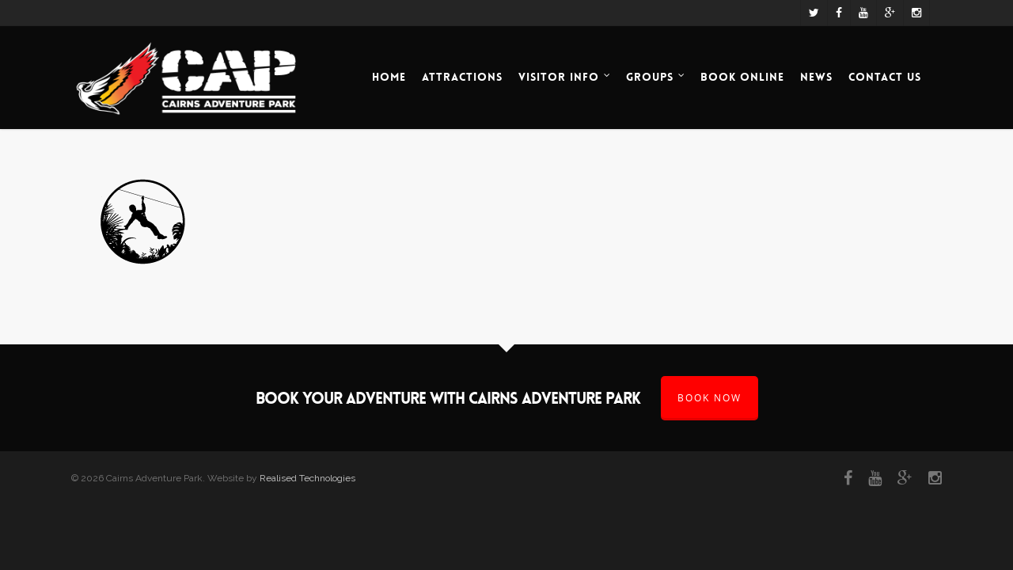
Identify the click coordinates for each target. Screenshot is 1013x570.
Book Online (742, 77)
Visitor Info (565, 78)
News (816, 77)
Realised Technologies (307, 478)
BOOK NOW (709, 398)
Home (389, 77)
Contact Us (884, 77)
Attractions (462, 77)
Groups (656, 78)
